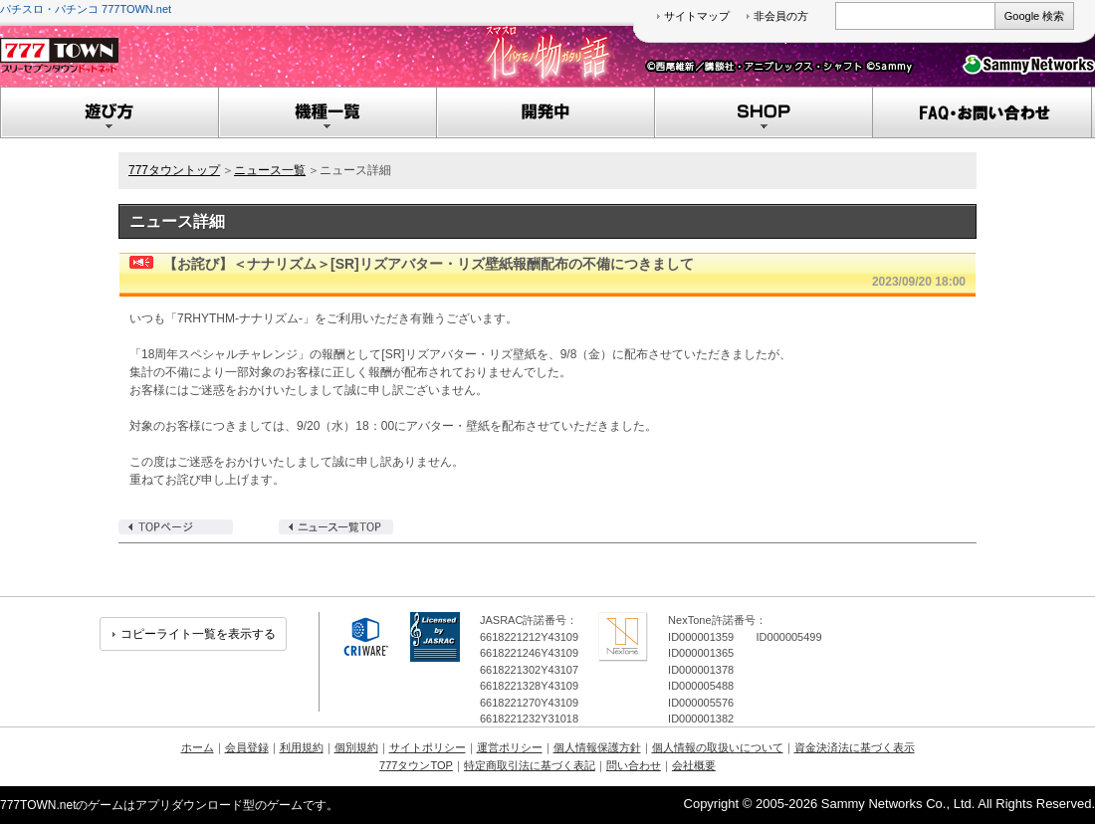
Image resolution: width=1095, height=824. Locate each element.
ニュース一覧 (270, 170)
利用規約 (302, 747)
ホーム (197, 747)
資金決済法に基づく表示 (854, 747)
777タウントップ (174, 170)
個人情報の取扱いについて (717, 747)
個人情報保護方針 (597, 747)
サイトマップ (697, 16)
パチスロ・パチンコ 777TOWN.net (85, 9)
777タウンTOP (416, 765)
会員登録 (247, 747)
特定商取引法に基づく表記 (529, 765)
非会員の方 (781, 16)
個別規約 (356, 747)
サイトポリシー (427, 747)
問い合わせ (633, 765)
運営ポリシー (510, 747)
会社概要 (694, 765)
